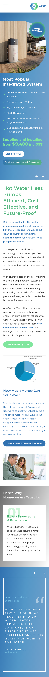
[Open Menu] (5, 6)
